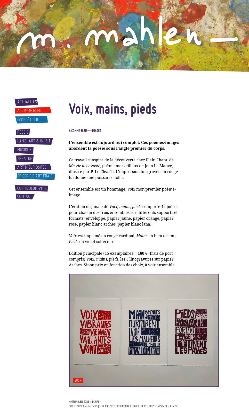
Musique (24, 150)
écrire (95, 401)
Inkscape (162, 406)
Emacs (173, 406)
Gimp (151, 406)
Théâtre (24, 158)
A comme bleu (29, 111)
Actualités (27, 102)
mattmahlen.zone (79, 401)
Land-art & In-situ (35, 141)
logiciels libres (129, 406)
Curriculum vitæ (32, 188)
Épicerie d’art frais (34, 176)
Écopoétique (28, 120)
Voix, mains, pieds (113, 108)
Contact (24, 196)
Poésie (22, 132)
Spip (143, 406)
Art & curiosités (32, 167)
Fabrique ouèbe (100, 406)
